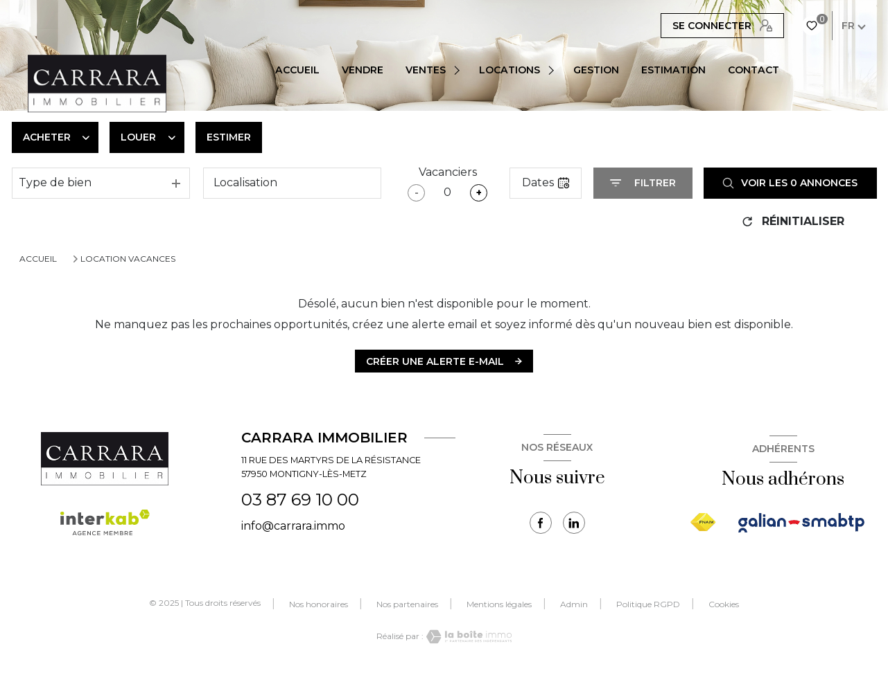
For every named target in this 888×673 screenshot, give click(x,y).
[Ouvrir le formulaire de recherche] (643, 183)
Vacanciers (448, 172)
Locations (509, 70)
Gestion (596, 70)
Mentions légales (499, 604)
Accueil (297, 70)
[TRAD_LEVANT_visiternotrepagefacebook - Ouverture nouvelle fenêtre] (541, 523)
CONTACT (753, 70)
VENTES (426, 70)
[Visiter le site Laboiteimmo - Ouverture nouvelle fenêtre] (468, 636)
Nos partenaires (407, 604)
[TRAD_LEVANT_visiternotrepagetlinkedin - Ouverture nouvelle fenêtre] (574, 523)
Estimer (229, 137)
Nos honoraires (318, 604)
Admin (574, 604)
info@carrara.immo (293, 525)
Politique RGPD (648, 604)
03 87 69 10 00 (300, 500)
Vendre (362, 70)
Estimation (673, 70)
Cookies (723, 604)
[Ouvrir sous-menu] (459, 70)
